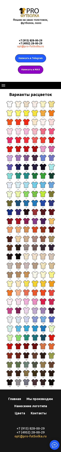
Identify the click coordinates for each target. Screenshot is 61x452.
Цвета (20, 413)
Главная (14, 399)
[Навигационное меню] (3, 85)
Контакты (39, 413)
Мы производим (40, 399)
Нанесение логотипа (30, 406)
